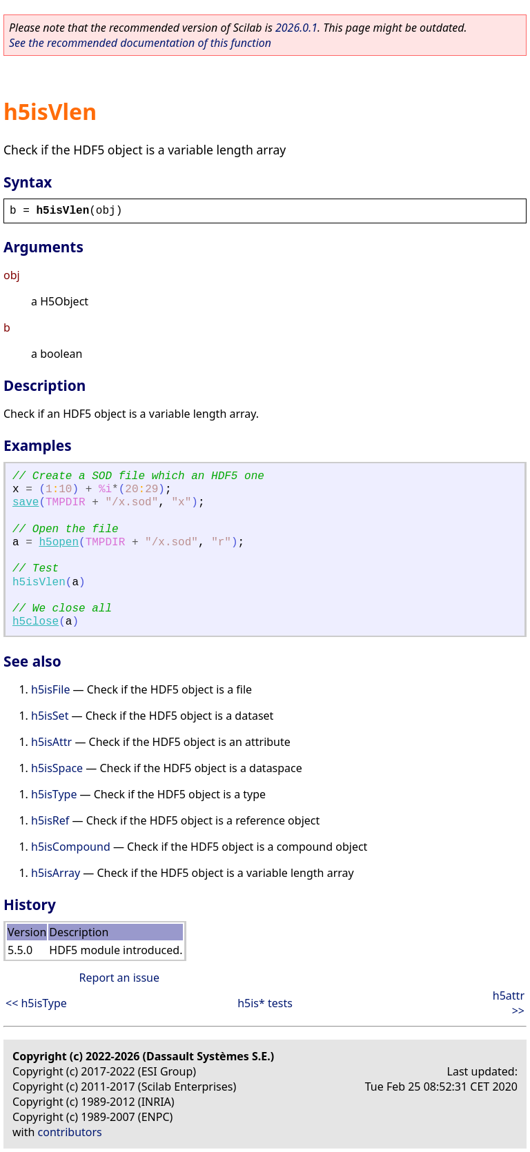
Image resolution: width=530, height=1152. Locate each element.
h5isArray (55, 872)
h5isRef (50, 820)
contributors (70, 1132)
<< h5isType (36, 1003)
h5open (59, 542)
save (25, 502)
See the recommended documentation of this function (140, 42)
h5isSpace (57, 768)
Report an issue (119, 977)
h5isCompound (70, 846)
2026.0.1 (296, 27)
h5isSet (49, 715)
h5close (35, 622)
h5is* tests (265, 1003)
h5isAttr (51, 741)
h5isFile (50, 689)
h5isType (54, 794)
